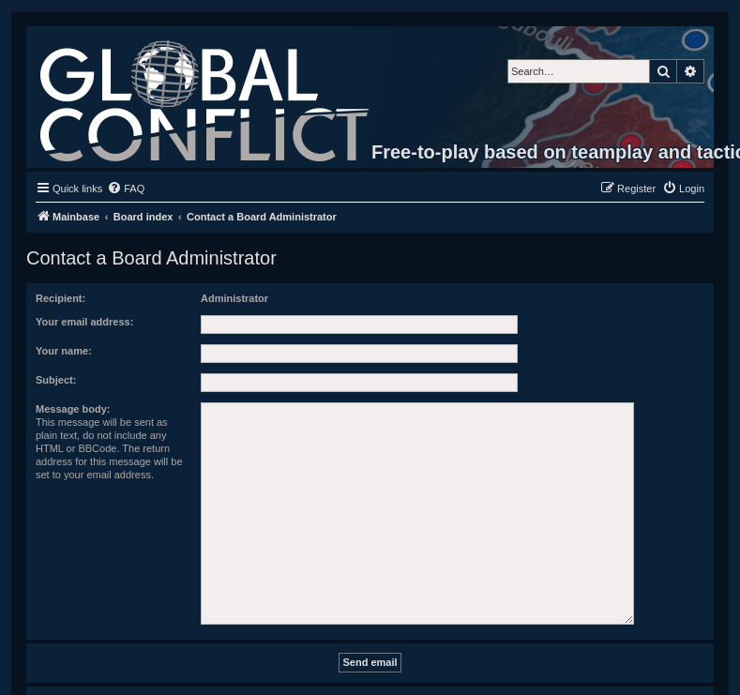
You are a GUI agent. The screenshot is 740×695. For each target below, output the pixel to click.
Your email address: (84, 321)
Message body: (73, 409)
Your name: (64, 350)
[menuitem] (125, 188)
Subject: (56, 379)
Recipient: (60, 298)
